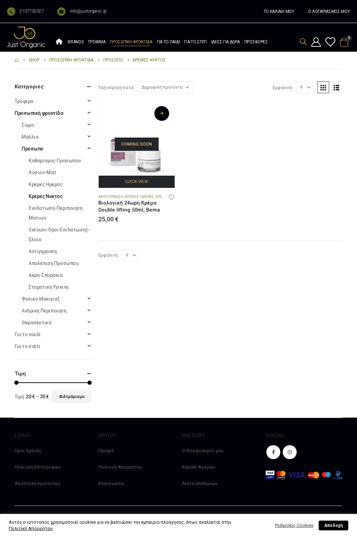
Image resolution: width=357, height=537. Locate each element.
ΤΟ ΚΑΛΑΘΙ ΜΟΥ (279, 11)
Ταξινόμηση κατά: (116, 87)
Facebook (273, 452)
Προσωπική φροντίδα (131, 41)
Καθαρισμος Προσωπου (55, 160)
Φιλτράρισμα (71, 396)
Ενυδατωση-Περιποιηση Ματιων (56, 213)
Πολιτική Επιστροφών (38, 467)
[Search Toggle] (303, 41)
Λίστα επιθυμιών (199, 483)
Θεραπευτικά (36, 322)
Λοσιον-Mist (42, 172)
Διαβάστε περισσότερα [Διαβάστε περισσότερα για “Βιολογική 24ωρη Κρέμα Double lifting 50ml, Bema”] (161, 113)
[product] (137, 139)
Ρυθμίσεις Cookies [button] (294, 525)
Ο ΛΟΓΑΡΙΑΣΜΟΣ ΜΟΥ (329, 11)
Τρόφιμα (96, 41)
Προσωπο (33, 149)
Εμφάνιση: (283, 87)
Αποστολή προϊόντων (37, 483)
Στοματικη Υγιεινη (49, 287)
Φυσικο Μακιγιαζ (41, 299)
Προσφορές (256, 41)
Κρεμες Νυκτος (46, 196)
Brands (75, 41)
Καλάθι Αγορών (198, 467)
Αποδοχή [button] (333, 525)
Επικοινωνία (111, 483)
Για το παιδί (168, 41)
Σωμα (28, 125)
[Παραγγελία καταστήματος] (166, 87)
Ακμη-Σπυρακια (46, 275)
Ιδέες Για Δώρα (225, 41)
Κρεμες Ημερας (139, 197)
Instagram (290, 452)
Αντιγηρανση (110, 197)
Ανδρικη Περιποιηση (44, 311)
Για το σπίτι (195, 41)
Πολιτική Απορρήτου (120, 467)
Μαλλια (30, 137)
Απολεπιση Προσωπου (53, 263)
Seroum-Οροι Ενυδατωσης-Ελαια (59, 234)
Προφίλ (106, 450)
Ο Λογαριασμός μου (202, 450)
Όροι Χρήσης (28, 450)
